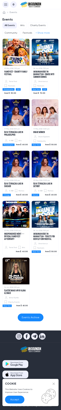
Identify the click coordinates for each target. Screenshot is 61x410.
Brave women (39, 132)
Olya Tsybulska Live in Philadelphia (13, 133)
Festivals (27, 32)
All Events (10, 25)
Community (11, 32)
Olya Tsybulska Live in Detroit (42, 185)
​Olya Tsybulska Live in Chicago (13, 185)
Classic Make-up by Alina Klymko (15, 292)
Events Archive (30, 317)
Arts (22, 25)
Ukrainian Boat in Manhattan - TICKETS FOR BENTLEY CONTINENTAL (44, 237)
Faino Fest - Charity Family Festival (15, 73)
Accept (14, 399)
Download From (16, 364)
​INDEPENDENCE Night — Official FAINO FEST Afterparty (14, 237)
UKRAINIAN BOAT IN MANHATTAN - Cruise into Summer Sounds (43, 74)
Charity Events (38, 25)
